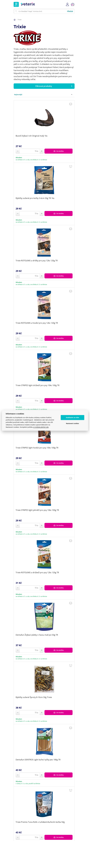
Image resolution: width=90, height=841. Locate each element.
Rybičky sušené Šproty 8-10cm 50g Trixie (34, 697)
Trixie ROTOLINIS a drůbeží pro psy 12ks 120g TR (37, 572)
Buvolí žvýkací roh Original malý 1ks (31, 135)
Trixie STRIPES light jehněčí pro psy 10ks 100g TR (37, 510)
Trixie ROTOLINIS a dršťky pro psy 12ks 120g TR (37, 260)
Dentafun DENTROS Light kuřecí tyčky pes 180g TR (38, 759)
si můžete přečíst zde (41, 427)
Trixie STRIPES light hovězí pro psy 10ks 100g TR (37, 447)
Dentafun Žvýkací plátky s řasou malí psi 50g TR (37, 635)
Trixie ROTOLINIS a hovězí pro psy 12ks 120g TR (37, 323)
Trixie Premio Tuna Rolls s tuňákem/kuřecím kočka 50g (40, 822)
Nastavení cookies (72, 423)
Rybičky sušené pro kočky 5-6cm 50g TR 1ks (35, 198)
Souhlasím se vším (72, 417)
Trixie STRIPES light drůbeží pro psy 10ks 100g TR (37, 385)
